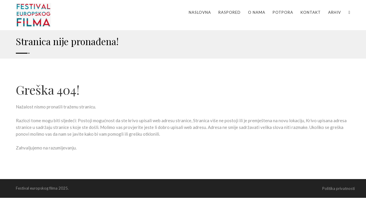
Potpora (283, 12)
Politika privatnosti (338, 188)
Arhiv (334, 12)
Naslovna (200, 12)
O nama (256, 12)
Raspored (229, 12)
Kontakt (311, 12)
